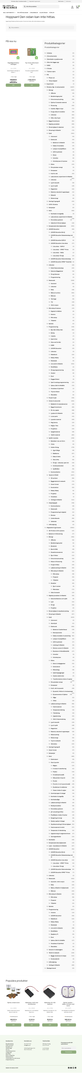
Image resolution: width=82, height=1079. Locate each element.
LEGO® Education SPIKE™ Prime (60, 872)
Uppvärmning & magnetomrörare (60, 833)
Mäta (52, 290)
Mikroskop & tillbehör (57, 571)
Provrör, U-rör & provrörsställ (61, 784)
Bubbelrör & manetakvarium (59, 404)
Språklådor (56, 469)
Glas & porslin (55, 762)
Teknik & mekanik (54, 953)
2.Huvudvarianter (52, 56)
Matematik (52, 280)
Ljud (52, 602)
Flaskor (55, 772)
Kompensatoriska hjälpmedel (57, 226)
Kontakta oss (9, 1047)
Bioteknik (54, 546)
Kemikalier (52, 840)
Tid (52, 302)
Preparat (55, 577)
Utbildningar (34, 12)
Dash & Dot (54, 339)
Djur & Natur (54, 555)
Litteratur (53, 115)
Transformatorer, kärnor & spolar (62, 679)
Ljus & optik (54, 186)
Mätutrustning (55, 735)
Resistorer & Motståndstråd (61, 651)
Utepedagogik (53, 503)
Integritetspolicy (10, 1060)
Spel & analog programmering (60, 382)
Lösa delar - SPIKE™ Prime (60, 249)
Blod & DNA (54, 549)
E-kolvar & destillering (59, 769)
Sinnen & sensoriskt (54, 401)
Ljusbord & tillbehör (57, 413)
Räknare (53, 296)
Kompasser (54, 170)
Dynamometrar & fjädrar (60, 694)
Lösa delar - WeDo (58, 252)
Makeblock (54, 354)
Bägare (55, 765)
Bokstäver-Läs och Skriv (58, 441)
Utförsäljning (52, 524)
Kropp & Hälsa (55, 565)
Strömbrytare (57, 657)
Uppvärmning (57, 716)
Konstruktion (54, 487)
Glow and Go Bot (56, 342)
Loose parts (54, 416)
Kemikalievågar (55, 799)
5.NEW (48, 65)
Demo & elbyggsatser (59, 663)
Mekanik (53, 195)
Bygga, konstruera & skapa (58, 956)
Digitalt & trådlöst (56, 311)
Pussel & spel (52, 398)
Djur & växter (57, 586)
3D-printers (54, 478)
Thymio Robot (55, 392)
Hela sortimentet (8, 12)
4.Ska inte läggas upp (53, 62)
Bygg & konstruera (54, 121)
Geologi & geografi (54, 201)
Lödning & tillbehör (58, 645)
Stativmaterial (57, 707)
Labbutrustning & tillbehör (58, 568)
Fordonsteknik (55, 959)
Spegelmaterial (55, 432)
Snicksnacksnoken (58, 466)
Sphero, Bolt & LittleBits (58, 940)
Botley (53, 333)
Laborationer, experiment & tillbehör (61, 177)
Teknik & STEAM (53, 475)
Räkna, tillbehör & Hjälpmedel (60, 888)
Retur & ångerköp (10, 1055)
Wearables (54, 395)
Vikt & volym (54, 305)
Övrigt (53, 605)
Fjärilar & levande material (59, 102)
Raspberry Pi (54, 934)
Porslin (55, 781)
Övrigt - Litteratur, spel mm (61, 463)
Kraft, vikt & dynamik (57, 688)
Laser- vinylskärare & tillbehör (58, 846)
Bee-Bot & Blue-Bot (57, 330)
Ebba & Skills (56, 456)
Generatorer (56, 667)
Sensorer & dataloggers (56, 950)
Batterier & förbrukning (56, 534)
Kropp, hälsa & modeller (58, 112)
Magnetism (54, 189)
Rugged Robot (55, 379)
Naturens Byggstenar (57, 271)
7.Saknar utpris (51, 71)
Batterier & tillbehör (59, 143)
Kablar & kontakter (58, 146)
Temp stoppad (53, 81)
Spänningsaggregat (58, 673)
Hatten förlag (55, 447)
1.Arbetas (49, 53)
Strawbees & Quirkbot (57, 388)
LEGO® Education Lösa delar (59, 243)
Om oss (8, 1049)
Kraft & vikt (54, 173)
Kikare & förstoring (56, 561)
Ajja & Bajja (56, 450)
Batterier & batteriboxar (60, 629)
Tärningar (53, 299)
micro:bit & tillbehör (57, 364)
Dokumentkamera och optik (59, 599)
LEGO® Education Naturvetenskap (61, 259)
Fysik (50, 133)
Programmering (55, 277)
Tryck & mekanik (56, 741)
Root (52, 376)
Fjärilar (51, 12)
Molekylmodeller (56, 806)
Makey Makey (55, 358)
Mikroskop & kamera (55, 308)
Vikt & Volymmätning (59, 719)
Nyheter (51, 324)
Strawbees (54, 497)
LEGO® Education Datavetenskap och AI (62, 236)
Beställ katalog (9, 1044)
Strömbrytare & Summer (60, 161)
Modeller (53, 583)
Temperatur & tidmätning (58, 830)
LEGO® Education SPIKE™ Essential (61, 262)
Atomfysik (54, 623)
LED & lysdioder (57, 152)
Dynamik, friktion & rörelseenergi (63, 691)
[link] (77, 7)
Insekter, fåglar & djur (57, 109)
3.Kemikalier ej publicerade (55, 59)
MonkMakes (54, 367)
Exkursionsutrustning (57, 99)
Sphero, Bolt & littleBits (58, 385)
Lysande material (56, 419)
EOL (48, 75)
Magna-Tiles (54, 426)
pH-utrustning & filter (57, 812)
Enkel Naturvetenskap (57, 268)
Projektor (53, 494)
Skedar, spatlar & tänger (58, 821)
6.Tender (49, 68)
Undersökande (55, 518)
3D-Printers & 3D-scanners (56, 531)
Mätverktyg (56, 670)
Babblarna (56, 453)
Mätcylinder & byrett (59, 778)
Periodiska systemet (57, 220)
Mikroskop (54, 317)
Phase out (52, 78)
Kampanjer (52, 207)
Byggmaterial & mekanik (58, 481)
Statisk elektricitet (58, 676)
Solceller (55, 158)
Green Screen (55, 484)
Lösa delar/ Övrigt (58, 256)
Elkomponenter (57, 633)
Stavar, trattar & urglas (59, 790)
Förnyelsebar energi (57, 167)
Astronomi (54, 136)
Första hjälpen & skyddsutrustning (59, 611)
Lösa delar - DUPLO (58, 246)
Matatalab (54, 361)
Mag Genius (54, 422)
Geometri (53, 283)
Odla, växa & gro (55, 118)
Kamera (53, 314)
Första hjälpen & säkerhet (56, 127)
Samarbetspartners (11, 1051)
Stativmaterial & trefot (57, 827)
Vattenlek (54, 521)
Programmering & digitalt (58, 512)
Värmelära (54, 744)
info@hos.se (27, 1045)
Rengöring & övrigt (56, 818)
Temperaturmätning (59, 710)
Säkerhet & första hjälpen (58, 223)
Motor (54, 155)
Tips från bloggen (22, 12)
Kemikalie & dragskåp (57, 214)
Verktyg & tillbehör (56, 500)
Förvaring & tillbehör (55, 130)
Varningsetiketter (56, 836)
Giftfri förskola (53, 204)
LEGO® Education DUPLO (58, 240)
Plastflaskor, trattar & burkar (59, 815)
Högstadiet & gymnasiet (34, 1)
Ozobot (53, 373)
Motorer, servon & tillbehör (61, 648)
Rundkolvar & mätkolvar (60, 787)
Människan (56, 589)
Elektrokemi (54, 759)
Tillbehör (53, 320)
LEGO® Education (54, 229)
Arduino (53, 912)
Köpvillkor (8, 1054)
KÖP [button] (13, 85)
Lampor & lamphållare (59, 149)
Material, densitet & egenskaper (60, 192)
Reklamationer (9, 1057)
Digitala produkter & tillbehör (57, 595)
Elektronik (54, 140)
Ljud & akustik (55, 183)
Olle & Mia (56, 460)
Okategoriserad (51, 968)
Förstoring (54, 105)
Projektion (54, 429)
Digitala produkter (54, 124)
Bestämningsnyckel (56, 96)
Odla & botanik (55, 592)
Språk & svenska (53, 438)
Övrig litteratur (55, 274)
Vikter (54, 701)
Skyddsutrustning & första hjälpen (61, 824)
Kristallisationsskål (58, 775)
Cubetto (53, 336)
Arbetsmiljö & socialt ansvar (13, 1058)
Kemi (50, 211)
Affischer (53, 93)
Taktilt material (55, 435)
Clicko (52, 444)
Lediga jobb (9, 1052)
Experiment (50, 84)
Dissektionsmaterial (57, 552)
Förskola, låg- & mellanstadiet (55, 87)
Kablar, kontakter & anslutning (61, 636)
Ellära (52, 164)
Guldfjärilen (43, 12)
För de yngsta (55, 410)
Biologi (51, 90)
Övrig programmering (57, 370)
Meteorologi (54, 198)
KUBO (52, 345)
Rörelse (53, 515)
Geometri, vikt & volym (57, 882)
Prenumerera (68, 1052)
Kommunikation (55, 472)
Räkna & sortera (55, 293)
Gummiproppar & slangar (58, 793)
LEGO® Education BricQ (58, 232)
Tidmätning (56, 713)
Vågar (54, 697)
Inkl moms (68, 1)
